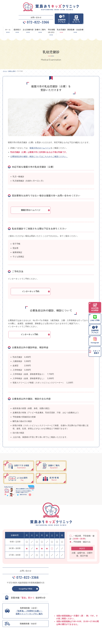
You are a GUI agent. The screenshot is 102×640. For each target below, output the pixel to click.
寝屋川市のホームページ (40, 148)
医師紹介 (31, 621)
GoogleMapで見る (25, 576)
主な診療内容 (80, 621)
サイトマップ (80, 625)
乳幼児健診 (31, 625)
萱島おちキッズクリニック (50, 636)
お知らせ (55, 625)
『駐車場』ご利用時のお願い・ (29, 599)
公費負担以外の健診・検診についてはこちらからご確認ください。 (39, 156)
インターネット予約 (30, 291)
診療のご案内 (56, 621)
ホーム (6, 621)
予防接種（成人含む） (11, 625)
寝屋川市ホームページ (30, 210)
